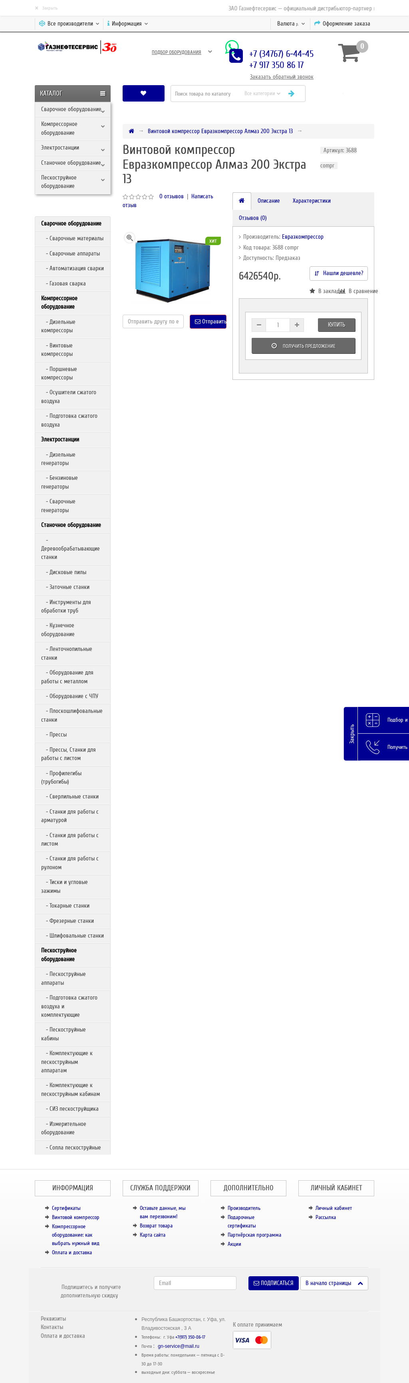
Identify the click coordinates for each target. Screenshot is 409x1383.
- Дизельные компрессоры (58, 326)
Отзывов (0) (253, 218)
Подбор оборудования (176, 52)
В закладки (324, 291)
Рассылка (326, 1217)
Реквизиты (53, 1318)
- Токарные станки (65, 905)
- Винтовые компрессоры (57, 349)
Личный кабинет (334, 1208)
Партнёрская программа (254, 1234)
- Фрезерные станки (67, 920)
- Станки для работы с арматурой (70, 816)
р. (291, 23)
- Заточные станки (65, 587)
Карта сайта (152, 1234)
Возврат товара (156, 1225)
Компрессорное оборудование (59, 128)
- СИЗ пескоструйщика (70, 1108)
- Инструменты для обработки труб (66, 606)
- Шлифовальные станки (72, 935)
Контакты (52, 1327)
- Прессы (54, 734)
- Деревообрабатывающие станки (70, 549)
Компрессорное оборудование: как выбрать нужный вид (75, 1235)
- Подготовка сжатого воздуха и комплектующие (69, 1006)
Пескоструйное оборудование (59, 182)
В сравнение (353, 291)
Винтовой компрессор (75, 1217)
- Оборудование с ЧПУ (69, 696)
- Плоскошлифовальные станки (72, 715)
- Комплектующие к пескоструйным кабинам (70, 1089)
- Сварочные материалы (72, 238)
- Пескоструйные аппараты (63, 978)
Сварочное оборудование (71, 109)
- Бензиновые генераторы (59, 482)
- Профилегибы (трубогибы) (61, 777)
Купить (336, 324)
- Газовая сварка (63, 283)
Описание (269, 200)
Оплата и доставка (72, 1252)
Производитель (244, 1208)
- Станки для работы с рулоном (70, 862)
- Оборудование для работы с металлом (67, 677)
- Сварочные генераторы (58, 505)
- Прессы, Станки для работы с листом (68, 754)
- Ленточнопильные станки (66, 653)
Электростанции (60, 147)
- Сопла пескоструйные (71, 1147)
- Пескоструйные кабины (63, 1034)
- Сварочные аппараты (70, 253)
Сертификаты (66, 1208)
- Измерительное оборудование (63, 1128)
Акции (234, 1244)
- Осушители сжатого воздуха (68, 396)
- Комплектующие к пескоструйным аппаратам (67, 1062)
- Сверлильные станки (70, 796)
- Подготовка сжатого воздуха (69, 420)
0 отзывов (171, 196)
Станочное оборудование (71, 162)
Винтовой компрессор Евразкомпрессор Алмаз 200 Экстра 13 (220, 131)
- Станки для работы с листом (70, 839)
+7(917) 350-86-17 (190, 1337)
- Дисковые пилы (63, 572)
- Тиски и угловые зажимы (64, 886)
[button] (343, 93)
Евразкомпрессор (303, 236)
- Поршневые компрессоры (59, 373)
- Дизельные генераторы (58, 459)
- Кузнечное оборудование (58, 629)
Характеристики (312, 200)
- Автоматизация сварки (72, 268)
